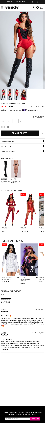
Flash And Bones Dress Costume (7, 278)
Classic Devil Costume (5, 228)
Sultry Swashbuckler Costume (25, 279)
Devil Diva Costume (23, 228)
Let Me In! (35, 419)
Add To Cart (19, 133)
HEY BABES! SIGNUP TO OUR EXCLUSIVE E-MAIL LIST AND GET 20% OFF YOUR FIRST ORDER (22, 413)
